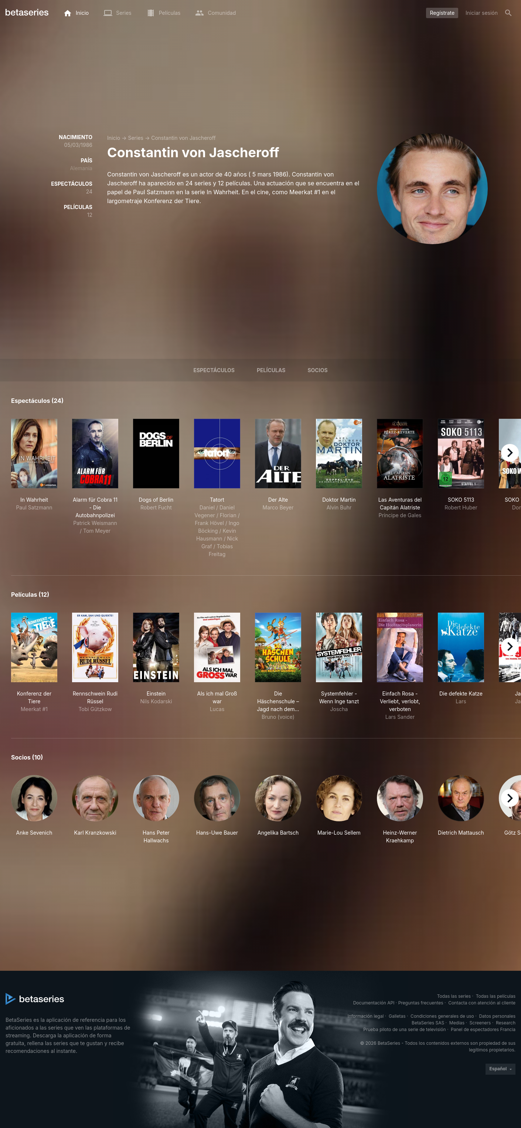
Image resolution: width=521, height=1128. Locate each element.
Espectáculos (214, 370)
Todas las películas (495, 996)
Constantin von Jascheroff (183, 138)
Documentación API (374, 1003)
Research (505, 1023)
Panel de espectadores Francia (483, 1029)
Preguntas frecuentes (420, 1003)
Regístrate (442, 13)
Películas (271, 370)
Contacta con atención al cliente (481, 1003)
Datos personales (497, 1016)
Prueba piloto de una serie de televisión (404, 1029)
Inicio (113, 138)
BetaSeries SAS (428, 1023)
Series (135, 138)
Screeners (480, 1023)
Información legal (365, 1016)
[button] (34, 809)
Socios (317, 370)
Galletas (397, 1016)
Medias (456, 1023)
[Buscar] (508, 13)
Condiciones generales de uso (442, 1016)
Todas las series (454, 996)
